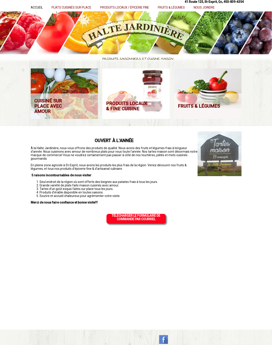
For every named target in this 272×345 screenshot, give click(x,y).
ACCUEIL (37, 7)
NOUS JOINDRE (204, 7)
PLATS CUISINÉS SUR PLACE (71, 7)
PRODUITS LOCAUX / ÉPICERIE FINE (124, 7)
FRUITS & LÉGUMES (171, 7)
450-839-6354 (233, 2)
